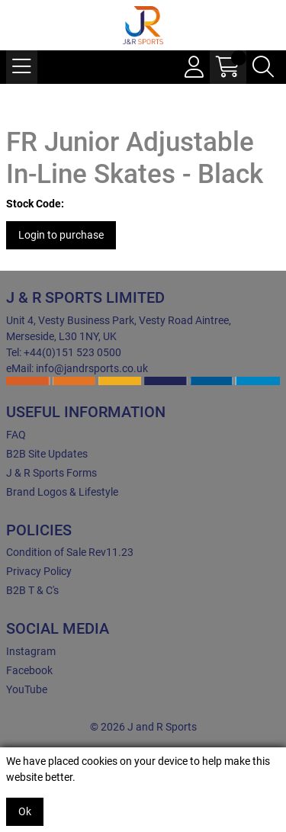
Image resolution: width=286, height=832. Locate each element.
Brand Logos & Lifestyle (62, 492)
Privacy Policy (39, 571)
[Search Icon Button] (263, 67)
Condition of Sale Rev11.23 (69, 552)
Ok (24, 811)
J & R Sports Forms (51, 473)
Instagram (31, 651)
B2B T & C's (32, 590)
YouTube (26, 689)
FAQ (16, 435)
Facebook (29, 670)
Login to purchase (61, 235)
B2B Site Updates (47, 454)
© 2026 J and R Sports (143, 727)
